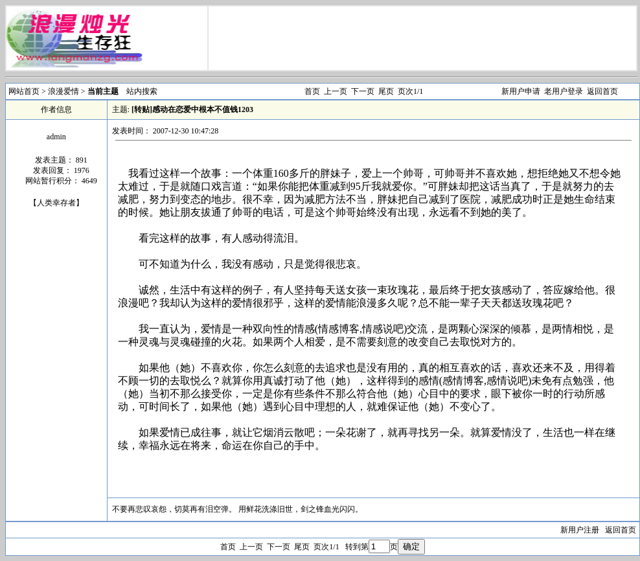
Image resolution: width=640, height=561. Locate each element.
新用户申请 (520, 91)
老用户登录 (563, 91)
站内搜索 (141, 91)
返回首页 (602, 91)
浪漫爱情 (64, 91)
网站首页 (24, 91)
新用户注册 (579, 529)
